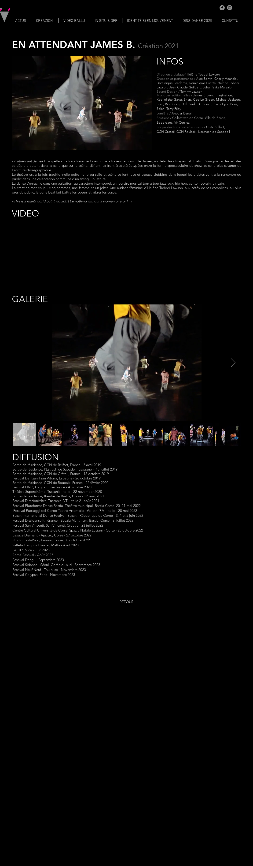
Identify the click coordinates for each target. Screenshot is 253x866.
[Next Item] (233, 362)
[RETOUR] (126, 601)
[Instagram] (229, 7)
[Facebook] (222, 7)
